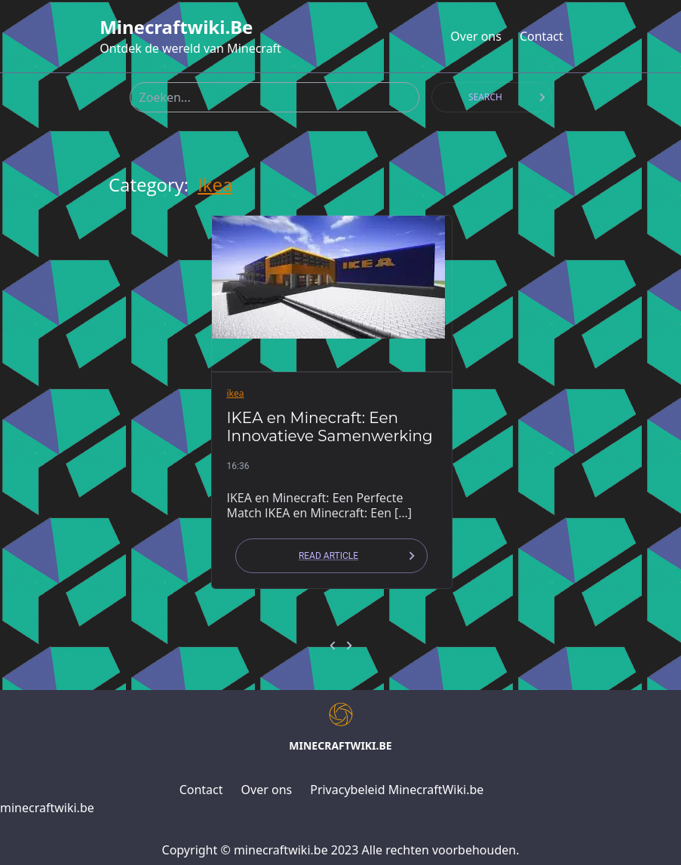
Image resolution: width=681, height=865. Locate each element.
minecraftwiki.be (176, 27)
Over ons (476, 36)
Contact (541, 36)
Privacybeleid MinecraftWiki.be (396, 789)
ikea (215, 185)
